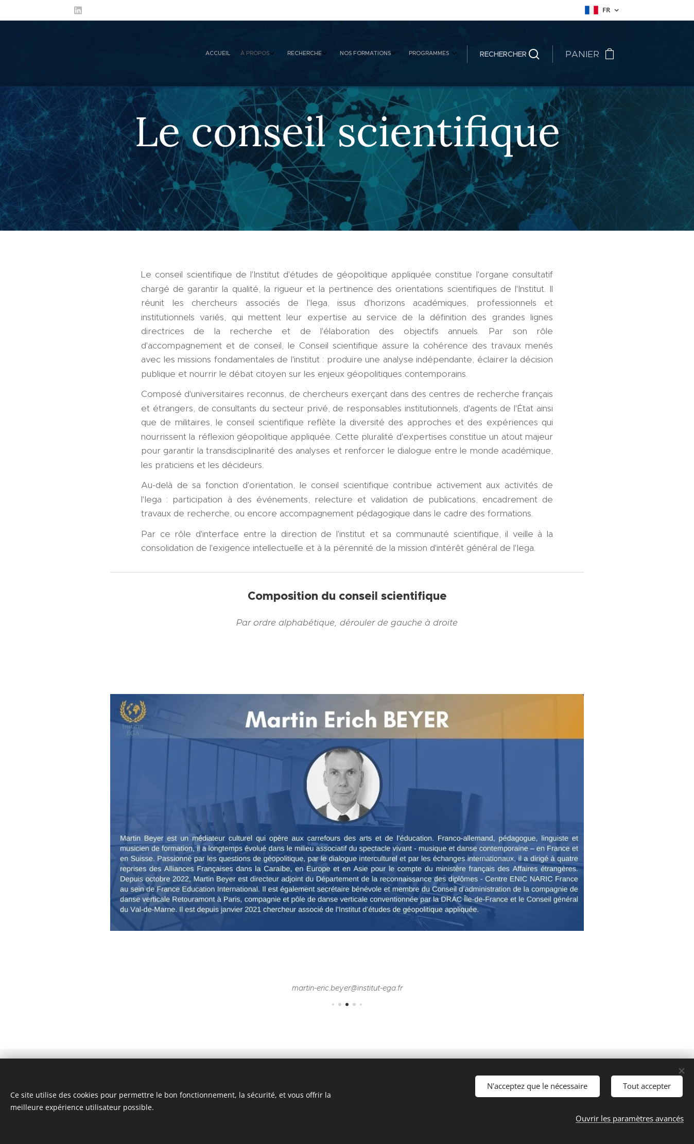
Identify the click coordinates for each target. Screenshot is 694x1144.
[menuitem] (386, 54)
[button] (509, 54)
